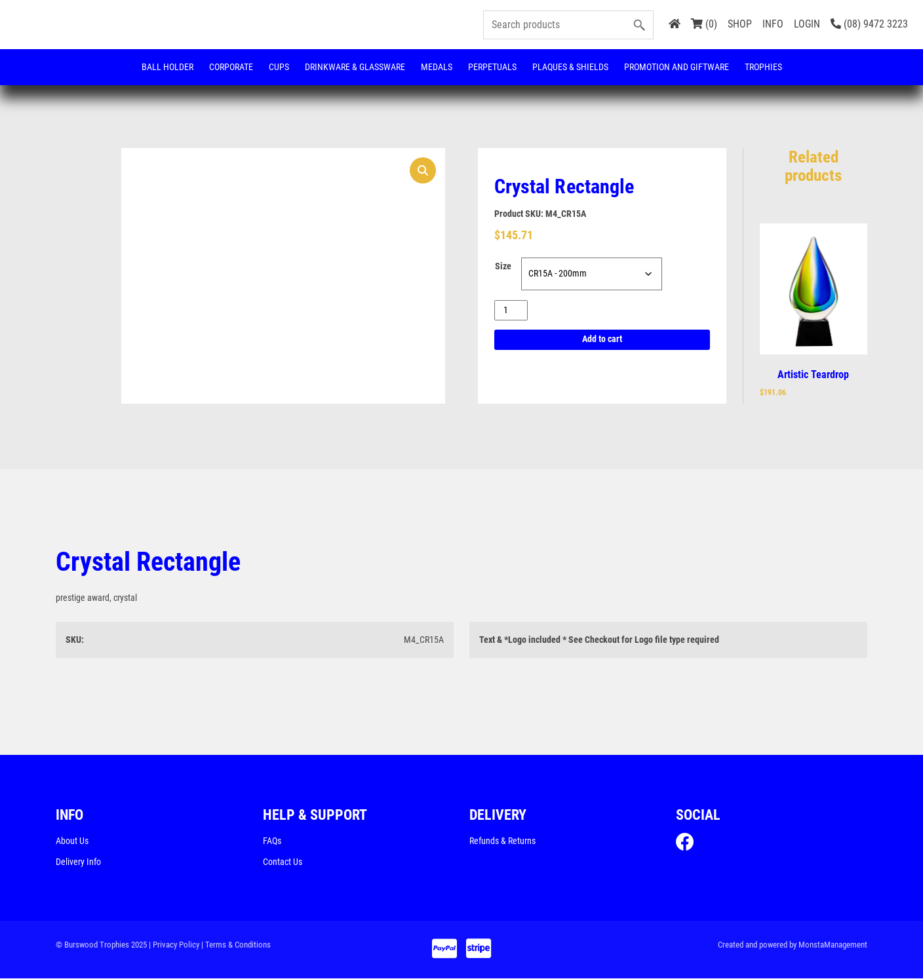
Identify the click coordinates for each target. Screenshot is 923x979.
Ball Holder (167, 67)
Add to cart (602, 340)
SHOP (740, 24)
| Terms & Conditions (236, 945)
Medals (436, 67)
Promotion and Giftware (676, 67)
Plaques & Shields (570, 67)
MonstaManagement (832, 945)
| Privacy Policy (174, 945)
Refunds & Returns (502, 841)
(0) (704, 24)
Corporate (231, 67)
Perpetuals (492, 67)
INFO (772, 24)
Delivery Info (78, 862)
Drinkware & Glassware (355, 67)
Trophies (763, 67)
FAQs (272, 841)
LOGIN (807, 24)
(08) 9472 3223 (869, 24)
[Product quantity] (511, 310)
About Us (72, 841)
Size (503, 266)
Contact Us (282, 862)
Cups (279, 67)
